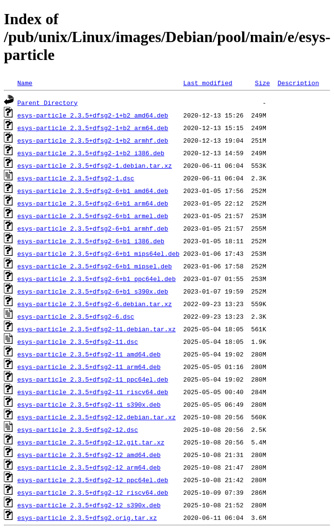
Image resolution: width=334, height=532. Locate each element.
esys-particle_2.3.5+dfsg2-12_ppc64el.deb (92, 479)
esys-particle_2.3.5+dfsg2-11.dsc (77, 341)
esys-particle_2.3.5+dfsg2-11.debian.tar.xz (96, 329)
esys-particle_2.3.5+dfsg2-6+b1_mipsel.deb (94, 266)
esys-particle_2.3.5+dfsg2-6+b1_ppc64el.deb (96, 278)
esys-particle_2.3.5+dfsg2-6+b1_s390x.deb (92, 291)
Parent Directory (47, 102)
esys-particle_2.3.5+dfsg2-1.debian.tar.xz (94, 165)
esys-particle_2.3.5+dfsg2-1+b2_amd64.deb (92, 115)
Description (298, 82)
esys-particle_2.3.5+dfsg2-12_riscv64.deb (92, 492)
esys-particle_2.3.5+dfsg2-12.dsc (77, 429)
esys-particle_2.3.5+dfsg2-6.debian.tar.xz (94, 303)
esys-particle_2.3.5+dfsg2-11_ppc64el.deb (92, 379)
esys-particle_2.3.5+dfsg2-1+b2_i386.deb (90, 152)
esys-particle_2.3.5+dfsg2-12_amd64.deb (88, 454)
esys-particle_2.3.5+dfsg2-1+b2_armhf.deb (92, 140)
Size (262, 82)
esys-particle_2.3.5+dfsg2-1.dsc (75, 178)
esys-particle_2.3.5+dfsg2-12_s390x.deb (88, 505)
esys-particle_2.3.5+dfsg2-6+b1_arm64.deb (92, 203)
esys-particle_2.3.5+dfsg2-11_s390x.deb (88, 404)
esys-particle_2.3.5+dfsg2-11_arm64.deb (88, 366)
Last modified (207, 82)
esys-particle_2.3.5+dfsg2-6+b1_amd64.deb (92, 190)
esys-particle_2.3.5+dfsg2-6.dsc (75, 316)
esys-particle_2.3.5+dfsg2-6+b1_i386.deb (90, 240)
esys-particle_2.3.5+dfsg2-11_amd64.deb (88, 354)
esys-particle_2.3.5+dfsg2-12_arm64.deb (88, 467)
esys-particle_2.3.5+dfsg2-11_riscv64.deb (92, 391)
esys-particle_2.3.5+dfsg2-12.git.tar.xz (90, 442)
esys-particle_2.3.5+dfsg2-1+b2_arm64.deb (92, 127)
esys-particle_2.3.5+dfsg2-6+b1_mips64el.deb (98, 253)
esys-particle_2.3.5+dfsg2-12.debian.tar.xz (96, 417)
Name (24, 82)
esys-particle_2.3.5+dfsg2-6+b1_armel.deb (92, 215)
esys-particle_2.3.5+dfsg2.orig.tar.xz (87, 517)
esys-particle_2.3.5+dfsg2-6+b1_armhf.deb (92, 228)
